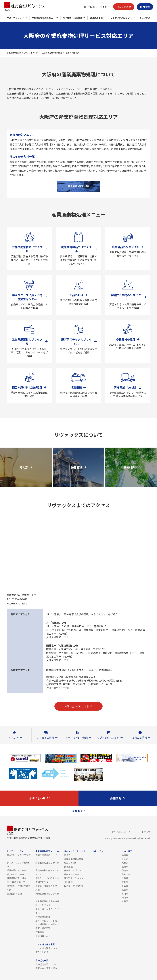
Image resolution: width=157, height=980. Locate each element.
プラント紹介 (41, 952)
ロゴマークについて (73, 885)
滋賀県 (125, 866)
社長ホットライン (97, 7)
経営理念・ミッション (75, 878)
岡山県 (125, 897)
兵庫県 (125, 855)
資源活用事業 (41, 960)
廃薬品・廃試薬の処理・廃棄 (47, 887)
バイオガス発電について (47, 948)
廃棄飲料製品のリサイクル (47, 864)
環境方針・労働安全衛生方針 (18, 887)
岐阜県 (125, 885)
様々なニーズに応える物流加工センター (47, 880)
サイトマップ (143, 832)
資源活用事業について (46, 964)
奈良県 (125, 870)
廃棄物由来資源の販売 (46, 968)
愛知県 (125, 882)
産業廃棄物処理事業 (73, 858)
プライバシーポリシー (122, 832)
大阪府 (125, 858)
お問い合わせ (123, 7)
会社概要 (68, 882)
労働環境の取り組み (16, 870)
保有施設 (68, 866)
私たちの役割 (70, 862)
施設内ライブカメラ (73, 870)
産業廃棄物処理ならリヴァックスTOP (22, 53)
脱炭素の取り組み (15, 874)
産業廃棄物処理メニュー (47, 851)
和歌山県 (126, 874)
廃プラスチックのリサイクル (47, 910)
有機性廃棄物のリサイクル (47, 857)
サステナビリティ (15, 851)
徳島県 (125, 889)
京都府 (125, 862)
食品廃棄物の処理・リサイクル (47, 872)
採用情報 (145, 7)
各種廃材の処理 (42, 916)
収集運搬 (39, 932)
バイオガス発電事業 (45, 944)
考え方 (67, 855)
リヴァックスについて (75, 851)
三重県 (125, 878)
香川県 (125, 893)
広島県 (125, 901)
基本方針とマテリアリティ (18, 857)
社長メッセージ (71, 874)
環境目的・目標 (14, 893)
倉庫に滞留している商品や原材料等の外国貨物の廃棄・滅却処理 (47, 924)
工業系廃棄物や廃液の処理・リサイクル (47, 903)
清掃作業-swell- (43, 935)
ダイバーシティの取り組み (18, 864)
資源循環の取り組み (16, 878)
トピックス (98, 851)
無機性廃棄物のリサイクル (47, 895)
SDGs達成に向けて (16, 882)
